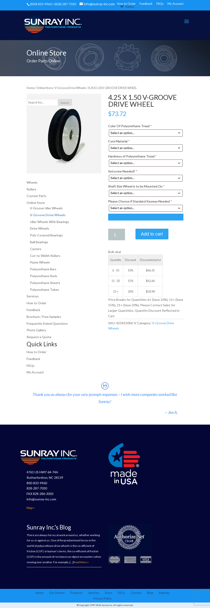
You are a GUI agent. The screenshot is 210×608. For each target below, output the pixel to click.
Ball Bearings (39, 242)
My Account (175, 3)
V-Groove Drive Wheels (70, 88)
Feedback (146, 3)
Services (33, 296)
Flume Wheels (40, 262)
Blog (150, 593)
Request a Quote (39, 337)
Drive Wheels (39, 228)
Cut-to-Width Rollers (45, 256)
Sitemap (164, 593)
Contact (136, 593)
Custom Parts (36, 196)
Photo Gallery (36, 330)
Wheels (32, 182)
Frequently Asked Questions (47, 323)
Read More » (81, 562)
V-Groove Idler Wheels (46, 208)
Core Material (118, 141)
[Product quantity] (116, 234)
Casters (35, 249)
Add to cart (152, 233)
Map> (31, 508)
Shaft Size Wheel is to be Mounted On (136, 186)
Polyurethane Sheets (45, 283)
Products (76, 593)
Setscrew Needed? (122, 171)
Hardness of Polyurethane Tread (132, 156)
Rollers (31, 189)
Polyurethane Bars (43, 269)
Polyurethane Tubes (44, 289)
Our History (57, 593)
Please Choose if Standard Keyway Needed (140, 201)
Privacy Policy (102, 598)
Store (108, 593)
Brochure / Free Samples (44, 317)
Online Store (45, 88)
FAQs (160, 3)
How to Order (36, 303)
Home (31, 88)
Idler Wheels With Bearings (49, 222)
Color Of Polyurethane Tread (129, 126)
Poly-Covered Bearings (46, 235)
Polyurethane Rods (43, 276)
